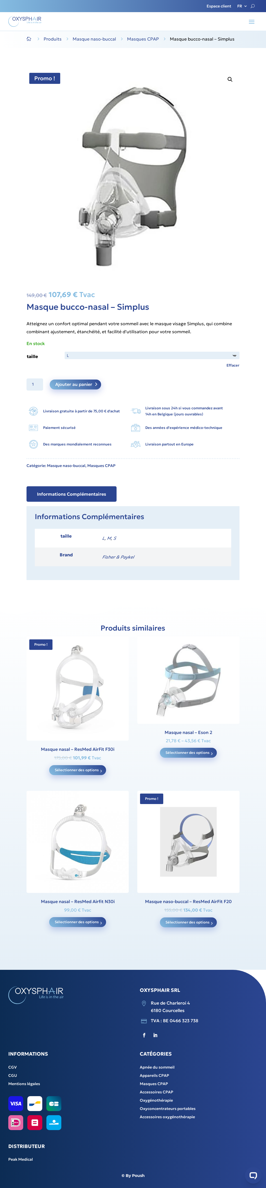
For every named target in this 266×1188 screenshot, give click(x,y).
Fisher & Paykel (118, 557)
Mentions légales (24, 1084)
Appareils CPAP (154, 1076)
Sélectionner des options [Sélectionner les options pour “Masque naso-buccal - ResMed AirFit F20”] (187, 922)
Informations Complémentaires (71, 494)
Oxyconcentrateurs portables (168, 1109)
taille (32, 356)
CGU (12, 1076)
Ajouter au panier (73, 384)
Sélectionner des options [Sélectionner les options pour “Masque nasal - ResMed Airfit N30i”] (77, 922)
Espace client (219, 6)
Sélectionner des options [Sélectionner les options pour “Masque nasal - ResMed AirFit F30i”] (77, 770)
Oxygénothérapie (156, 1100)
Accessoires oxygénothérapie (167, 1117)
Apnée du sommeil (157, 1067)
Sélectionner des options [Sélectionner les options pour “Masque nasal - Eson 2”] (187, 752)
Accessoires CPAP (156, 1092)
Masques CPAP (101, 465)
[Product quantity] (35, 384)
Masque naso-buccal (66, 465)
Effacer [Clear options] (233, 365)
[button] (230, 79)
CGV (12, 1067)
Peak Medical (20, 1159)
